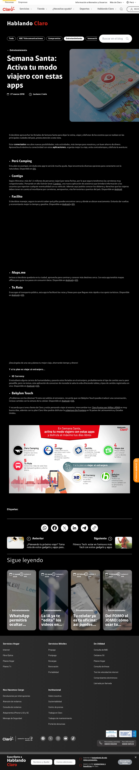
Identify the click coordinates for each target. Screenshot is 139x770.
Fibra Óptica (8, 655)
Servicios (24, 9)
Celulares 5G (99, 655)
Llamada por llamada (103, 683)
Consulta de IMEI (101, 650)
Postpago (52, 655)
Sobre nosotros (54, 696)
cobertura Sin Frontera (75, 410)
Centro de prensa (55, 707)
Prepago (52, 650)
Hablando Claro (105, 9)
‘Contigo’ (57, 184)
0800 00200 (110, 744)
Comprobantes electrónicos (105, 678)
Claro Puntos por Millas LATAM (106, 408)
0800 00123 (128, 744)
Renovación (53, 666)
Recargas (52, 661)
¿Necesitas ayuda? (62, 9)
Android (118, 189)
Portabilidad (53, 672)
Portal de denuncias (56, 724)
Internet (6, 650)
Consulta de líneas (101, 666)
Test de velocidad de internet (106, 672)
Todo (11, 39)
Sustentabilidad (55, 701)
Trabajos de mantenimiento (60, 718)
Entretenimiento (74, 39)
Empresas (22, 2)
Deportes (84, 9)
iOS (34, 169)
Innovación (93, 39)
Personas (9, 2)
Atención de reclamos (12, 701)
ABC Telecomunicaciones (31, 39)
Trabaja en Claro (55, 713)
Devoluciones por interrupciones (16, 696)
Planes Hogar (8, 661)
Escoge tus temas (125, 762)
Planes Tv (7, 666)
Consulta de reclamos (12, 707)
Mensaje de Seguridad (12, 718)
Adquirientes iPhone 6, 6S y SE (16, 713)
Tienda (40, 9)
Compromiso (54, 39)
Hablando (27, 24)
